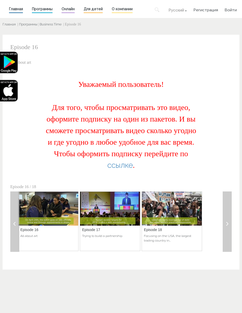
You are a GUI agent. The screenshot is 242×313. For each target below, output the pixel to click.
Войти (230, 9)
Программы (42, 9)
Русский (176, 10)
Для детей (93, 9)
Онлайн (68, 9)
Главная (16, 9)
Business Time (51, 24)
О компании (122, 9)
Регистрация (205, 9)
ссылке (120, 165)
